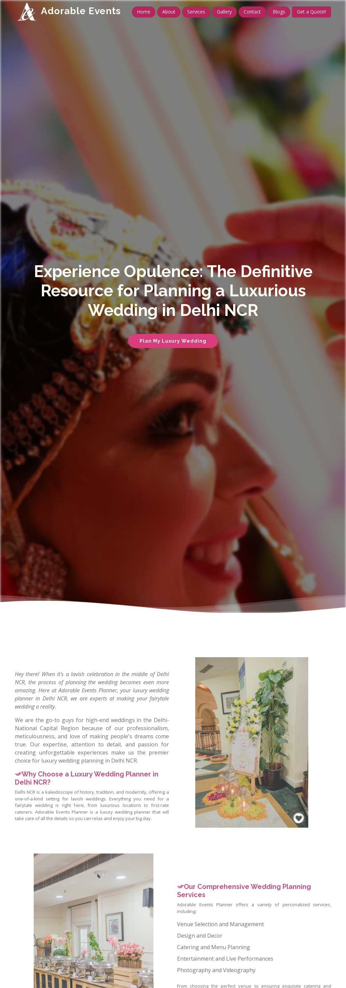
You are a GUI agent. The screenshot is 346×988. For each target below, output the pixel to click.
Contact (252, 11)
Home (143, 11)
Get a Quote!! (311, 11)
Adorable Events (81, 11)
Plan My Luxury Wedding (173, 341)
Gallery (224, 11)
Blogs (279, 11)
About (168, 11)
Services (196, 11)
